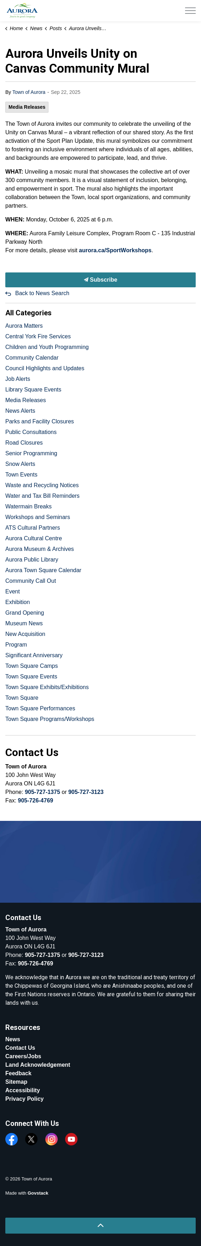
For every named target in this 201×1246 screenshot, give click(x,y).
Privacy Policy (24, 1099)
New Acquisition (25, 634)
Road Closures (24, 443)
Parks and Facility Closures (39, 421)
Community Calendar (31, 358)
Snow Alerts (20, 464)
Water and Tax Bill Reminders (42, 496)
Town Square (21, 698)
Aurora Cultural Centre (33, 538)
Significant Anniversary (34, 655)
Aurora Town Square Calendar (43, 570)
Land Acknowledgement (37, 1065)
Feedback (18, 1073)
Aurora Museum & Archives (39, 549)
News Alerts (20, 411)
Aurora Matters (24, 326)
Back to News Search (42, 293)
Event (12, 591)
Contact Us (20, 1048)
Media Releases (26, 107)
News (12, 1039)
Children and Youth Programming (47, 347)
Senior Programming (31, 453)
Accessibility (22, 1090)
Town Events (21, 475)
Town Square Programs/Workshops (49, 719)
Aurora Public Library (31, 560)
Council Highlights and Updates (44, 368)
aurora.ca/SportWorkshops (115, 250)
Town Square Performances (40, 708)
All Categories (28, 313)
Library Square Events (33, 390)
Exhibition (17, 602)
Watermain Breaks (28, 506)
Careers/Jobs (23, 1056)
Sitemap (16, 1082)
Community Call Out (30, 581)
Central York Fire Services (38, 336)
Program (16, 645)
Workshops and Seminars (37, 517)
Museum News (24, 623)
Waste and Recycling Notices (42, 485)
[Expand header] (190, 10)
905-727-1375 (42, 792)
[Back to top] (100, 1226)
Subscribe (100, 280)
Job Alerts (17, 379)
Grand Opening (24, 613)
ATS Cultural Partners (32, 528)
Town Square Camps (31, 666)
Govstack (38, 1193)
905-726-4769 (35, 800)
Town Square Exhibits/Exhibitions (47, 687)
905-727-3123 (86, 792)
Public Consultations (31, 432)
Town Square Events (31, 676)
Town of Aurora (28, 92)
